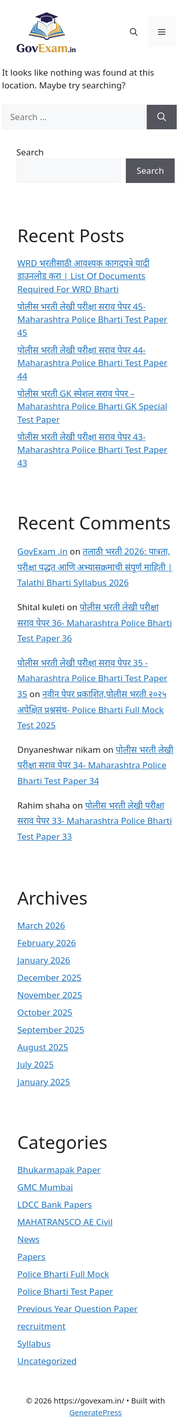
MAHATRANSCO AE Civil (65, 1222)
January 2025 (43, 1082)
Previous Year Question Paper (77, 1309)
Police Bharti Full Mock (63, 1274)
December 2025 (49, 977)
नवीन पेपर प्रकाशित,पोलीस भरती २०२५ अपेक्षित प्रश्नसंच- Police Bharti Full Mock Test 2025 (92, 709)
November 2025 (49, 995)
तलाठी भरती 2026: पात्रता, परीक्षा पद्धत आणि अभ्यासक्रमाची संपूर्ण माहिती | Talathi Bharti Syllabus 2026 (95, 566)
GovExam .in (42, 551)
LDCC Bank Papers (54, 1204)
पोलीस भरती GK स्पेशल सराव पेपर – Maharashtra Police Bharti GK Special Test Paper (92, 406)
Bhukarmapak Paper (59, 1170)
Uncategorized (47, 1361)
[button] (134, 31)
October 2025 (44, 1012)
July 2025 (35, 1064)
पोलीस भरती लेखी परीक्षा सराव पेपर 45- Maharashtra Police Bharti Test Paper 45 (92, 319)
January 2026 (43, 960)
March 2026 (41, 925)
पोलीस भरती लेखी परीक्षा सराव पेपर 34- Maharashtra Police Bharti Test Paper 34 (95, 765)
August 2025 (42, 1047)
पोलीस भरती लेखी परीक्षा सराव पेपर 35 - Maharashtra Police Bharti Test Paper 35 (92, 678)
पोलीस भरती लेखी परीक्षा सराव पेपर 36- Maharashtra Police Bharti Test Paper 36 (94, 622)
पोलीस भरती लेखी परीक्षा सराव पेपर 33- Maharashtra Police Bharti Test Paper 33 (94, 820)
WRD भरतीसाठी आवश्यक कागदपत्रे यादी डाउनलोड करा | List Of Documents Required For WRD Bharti (83, 276)
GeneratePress (95, 1412)
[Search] (162, 117)
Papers (31, 1256)
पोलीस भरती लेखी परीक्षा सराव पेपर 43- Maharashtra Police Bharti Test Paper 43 (92, 450)
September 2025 (50, 1029)
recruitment (41, 1326)
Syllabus (33, 1343)
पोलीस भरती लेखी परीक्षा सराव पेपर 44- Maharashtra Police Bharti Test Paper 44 (92, 363)
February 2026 (46, 943)
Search (30, 152)
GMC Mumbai (45, 1187)
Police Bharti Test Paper (65, 1291)
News (28, 1239)
